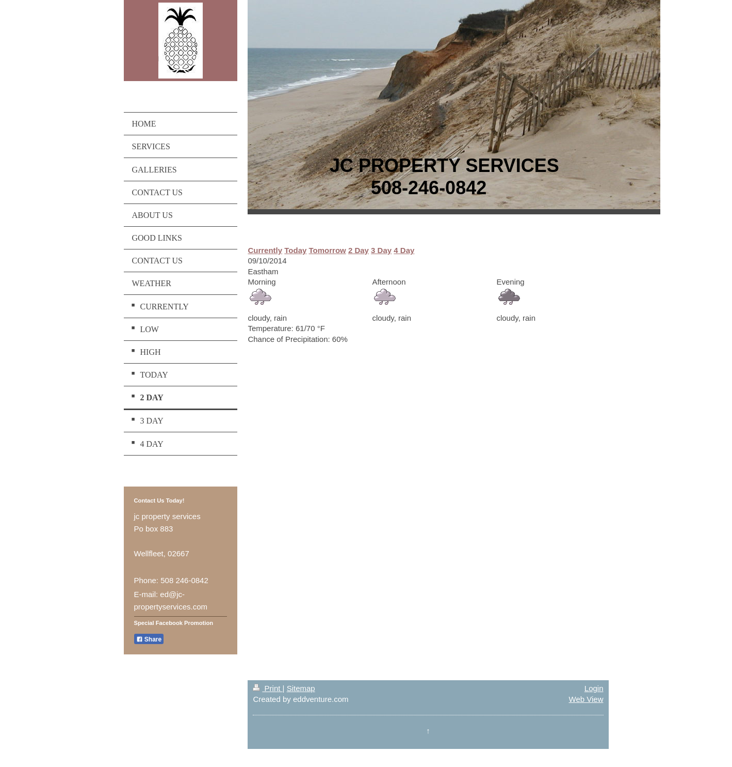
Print (267, 688)
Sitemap (301, 688)
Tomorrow (327, 250)
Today (295, 250)
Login (594, 688)
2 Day (358, 250)
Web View (586, 699)
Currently (265, 250)
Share (149, 639)
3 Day (381, 250)
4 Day (404, 250)
